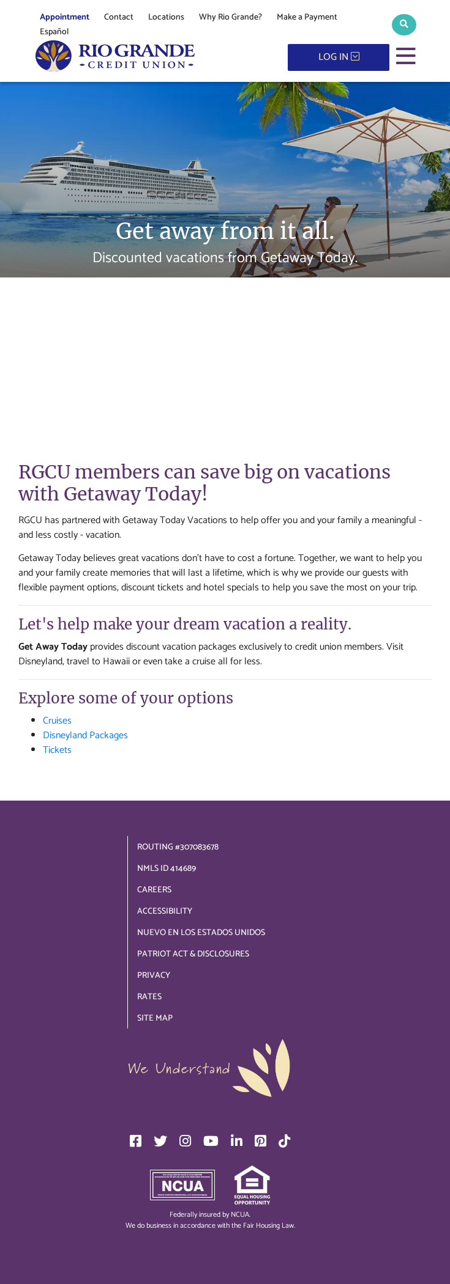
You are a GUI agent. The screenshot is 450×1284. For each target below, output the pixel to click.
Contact (118, 17)
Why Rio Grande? (230, 17)
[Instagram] (185, 1141)
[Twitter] (160, 1141)
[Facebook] (136, 1141)
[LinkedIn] (237, 1141)
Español (54, 32)
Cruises (57, 721)
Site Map (155, 1018)
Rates (149, 997)
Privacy (153, 975)
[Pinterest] (260, 1141)
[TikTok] (284, 1141)
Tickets (57, 750)
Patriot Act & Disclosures (193, 954)
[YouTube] (211, 1141)
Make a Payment (307, 17)
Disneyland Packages (85, 735)
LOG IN (338, 57)
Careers (154, 890)
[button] (404, 24)
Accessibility (164, 911)
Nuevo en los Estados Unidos (201, 932)
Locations (166, 17)
